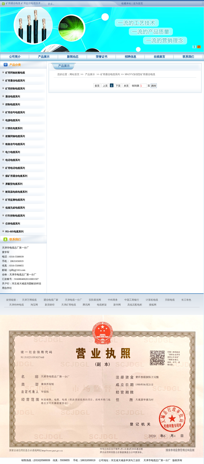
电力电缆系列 (12, 152)
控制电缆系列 (12, 104)
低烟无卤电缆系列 (15, 207)
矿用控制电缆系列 (15, 88)
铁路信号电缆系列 (15, 144)
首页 (97, 85)
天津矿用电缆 (69, 304)
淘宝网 (34, 304)
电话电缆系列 (12, 160)
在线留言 (159, 56)
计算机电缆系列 (13, 128)
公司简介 (15, 56)
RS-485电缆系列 (14, 231)
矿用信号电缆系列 (15, 112)
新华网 (117, 304)
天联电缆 (170, 299)
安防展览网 (95, 299)
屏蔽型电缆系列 (13, 184)
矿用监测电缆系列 (15, 199)
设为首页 (138, 3)
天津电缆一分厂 (74, 299)
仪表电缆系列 (12, 223)
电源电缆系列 (12, 120)
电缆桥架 (102, 304)
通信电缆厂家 (51, 299)
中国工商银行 (132, 299)
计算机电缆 (152, 299)
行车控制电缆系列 (15, 215)
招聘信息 (130, 56)
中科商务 (113, 299)
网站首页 (74, 74)
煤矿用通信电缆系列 (16, 176)
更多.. (51, 3)
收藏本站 (126, 3)
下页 (118, 85)
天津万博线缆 (29, 299)
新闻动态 (72, 56)
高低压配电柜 (135, 304)
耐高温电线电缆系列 (16, 191)
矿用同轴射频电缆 (15, 72)
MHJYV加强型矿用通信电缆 (140, 74)
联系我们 (188, 56)
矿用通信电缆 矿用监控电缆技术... (24, 4)
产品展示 (43, 56)
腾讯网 (87, 304)
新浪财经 (50, 304)
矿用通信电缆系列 (15, 80)
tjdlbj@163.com (17, 270)
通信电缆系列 (12, 96)
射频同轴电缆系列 (15, 136)
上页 (105, 85)
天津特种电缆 (16, 304)
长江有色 (186, 299)
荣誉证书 (101, 56)
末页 (126, 85)
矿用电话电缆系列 (15, 168)
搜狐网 (152, 304)
